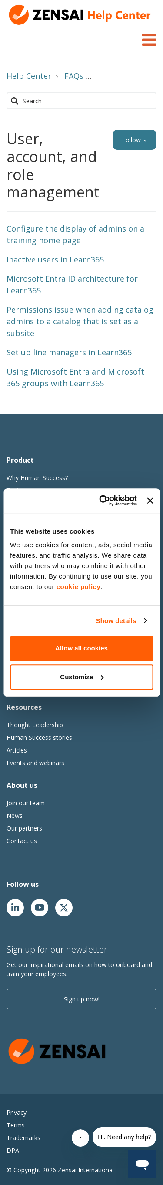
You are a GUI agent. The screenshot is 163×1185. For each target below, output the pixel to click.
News (15, 815)
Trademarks (23, 1138)
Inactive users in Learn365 (55, 259)
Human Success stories (39, 737)
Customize (81, 677)
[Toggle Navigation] (149, 38)
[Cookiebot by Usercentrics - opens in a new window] (102, 500)
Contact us (22, 841)
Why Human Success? (37, 477)
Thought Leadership (35, 725)
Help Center (29, 76)
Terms (16, 1125)
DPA (13, 1150)
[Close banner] (150, 500)
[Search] (81, 100)
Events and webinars (35, 763)
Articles (17, 750)
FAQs (73, 76)
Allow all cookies (81, 648)
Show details (116, 620)
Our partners (24, 828)
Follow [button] (131, 140)
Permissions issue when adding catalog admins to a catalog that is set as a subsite (80, 321)
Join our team (26, 803)
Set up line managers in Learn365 (69, 352)
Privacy (17, 1112)
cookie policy (79, 586)
